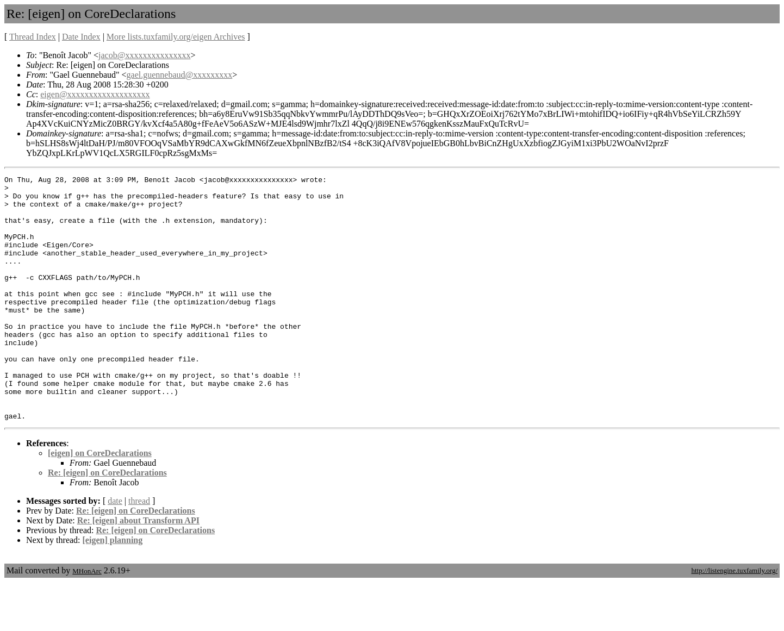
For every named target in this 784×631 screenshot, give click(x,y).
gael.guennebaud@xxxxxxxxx (180, 74)
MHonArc (86, 620)
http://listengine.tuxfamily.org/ (734, 619)
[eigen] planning (113, 588)
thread (139, 549)
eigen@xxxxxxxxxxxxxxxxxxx (95, 94)
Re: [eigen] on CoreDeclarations (107, 521)
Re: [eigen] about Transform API (138, 569)
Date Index (81, 36)
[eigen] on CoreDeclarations (100, 502)
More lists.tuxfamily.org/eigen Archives (176, 36)
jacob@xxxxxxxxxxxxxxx (144, 55)
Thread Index (32, 36)
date (115, 549)
